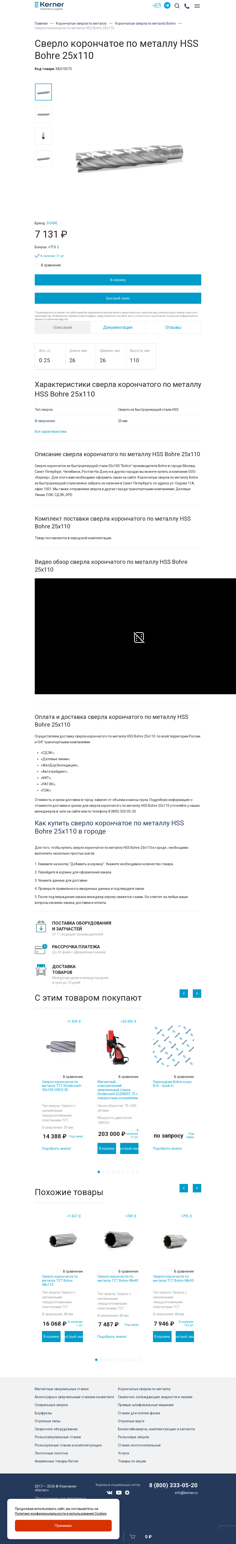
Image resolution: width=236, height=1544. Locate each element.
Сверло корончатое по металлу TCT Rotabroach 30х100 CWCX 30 (61, 1086)
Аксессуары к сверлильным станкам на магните (74, 1397)
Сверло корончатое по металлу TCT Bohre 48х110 (60, 1280)
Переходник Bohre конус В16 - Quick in (172, 1084)
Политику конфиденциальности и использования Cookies (61, 1514)
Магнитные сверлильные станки (62, 1389)
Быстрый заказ (118, 298)
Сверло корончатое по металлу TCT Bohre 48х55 (173, 1278)
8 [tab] (134, 1173)
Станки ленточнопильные (139, 1445)
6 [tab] (124, 1173)
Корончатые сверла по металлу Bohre (145, 23)
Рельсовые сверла (133, 1437)
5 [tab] (119, 1173)
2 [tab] (105, 1173)
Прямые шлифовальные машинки (146, 1405)
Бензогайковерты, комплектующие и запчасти (156, 1429)
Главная (41, 23)
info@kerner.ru (186, 1493)
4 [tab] (114, 1173)
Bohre (52, 223)
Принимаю (63, 1525)
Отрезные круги (131, 1421)
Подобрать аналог (56, 1148)
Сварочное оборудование (56, 1429)
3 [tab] (109, 1173)
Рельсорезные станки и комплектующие (68, 1445)
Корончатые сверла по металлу (81, 23)
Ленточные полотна (51, 1453)
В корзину (118, 280)
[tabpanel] (62, 1086)
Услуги (123, 1453)
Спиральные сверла (51, 1405)
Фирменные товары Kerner (57, 1461)
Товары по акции (132, 1461)
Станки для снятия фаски (139, 1413)
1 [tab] (100, 1173)
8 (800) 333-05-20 (173, 1485)
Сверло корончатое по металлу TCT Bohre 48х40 (117, 1278)
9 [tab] (138, 1173)
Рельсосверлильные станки (58, 1437)
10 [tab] (141, 1361)
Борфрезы (43, 1413)
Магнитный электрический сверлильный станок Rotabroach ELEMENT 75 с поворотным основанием (117, 1090)
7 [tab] (129, 1173)
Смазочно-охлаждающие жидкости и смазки (155, 1397)
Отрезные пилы (48, 1421)
